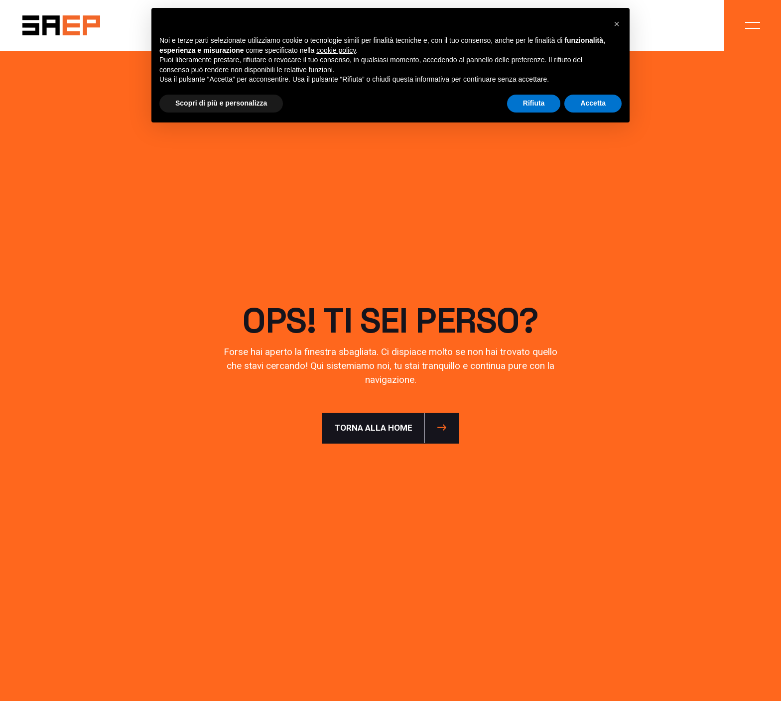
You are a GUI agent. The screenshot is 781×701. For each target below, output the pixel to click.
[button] (617, 24)
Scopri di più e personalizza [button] (221, 103)
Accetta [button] (593, 103)
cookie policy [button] (336, 50)
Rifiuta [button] (534, 103)
